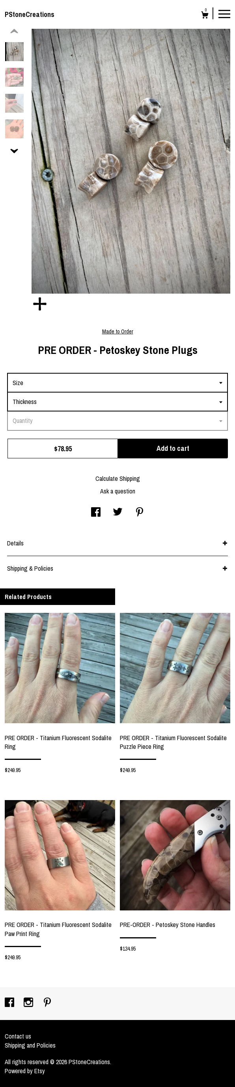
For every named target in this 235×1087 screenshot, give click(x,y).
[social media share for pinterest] (139, 512)
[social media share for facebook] (96, 512)
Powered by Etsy (25, 1071)
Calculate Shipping (117, 478)
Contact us (18, 1036)
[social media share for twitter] (117, 512)
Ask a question (117, 491)
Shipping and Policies (30, 1045)
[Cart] (205, 16)
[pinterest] (47, 1003)
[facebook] (10, 1003)
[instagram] (29, 1003)
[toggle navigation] (224, 13)
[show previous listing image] (14, 31)
